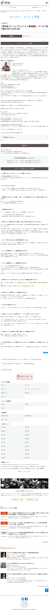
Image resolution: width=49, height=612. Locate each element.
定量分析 (16, 468)
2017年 (27, 442)
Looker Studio (27, 468)
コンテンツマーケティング (24, 466)
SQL (34, 466)
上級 (3, 408)
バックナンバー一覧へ (43, 586)
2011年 (27, 453)
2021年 (27, 434)
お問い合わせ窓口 (12, 244)
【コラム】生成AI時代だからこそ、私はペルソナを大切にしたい (20, 563)
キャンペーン (22, 464)
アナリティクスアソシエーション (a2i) (8, 10)
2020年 (4, 438)
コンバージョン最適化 (40, 466)
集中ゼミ (28, 392)
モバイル (32, 468)
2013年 (27, 450)
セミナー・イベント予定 (19, 10)
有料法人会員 (5, 415)
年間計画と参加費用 (6, 176)
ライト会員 (5, 419)
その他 (27, 385)
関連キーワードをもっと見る (32, 471)
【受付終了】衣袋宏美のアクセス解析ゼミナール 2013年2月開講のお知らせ (18, 363)
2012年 (4, 453)
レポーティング (35, 464)
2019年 (27, 438)
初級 (3, 404)
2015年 (27, 446)
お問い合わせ (24, 601)
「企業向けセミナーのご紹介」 (33, 346)
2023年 (27, 431)
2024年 (4, 431)
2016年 (4, 446)
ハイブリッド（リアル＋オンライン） (33, 388)
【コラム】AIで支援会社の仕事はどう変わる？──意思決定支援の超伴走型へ (23, 552)
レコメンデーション (15, 464)
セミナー (4, 385)
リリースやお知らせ (24, 603)
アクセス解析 (16, 466)
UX (11, 466)
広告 (27, 464)
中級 (27, 404)
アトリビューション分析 (5, 464)
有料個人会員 (29, 415)
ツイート (45, 352)
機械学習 (42, 468)
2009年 (27, 457)
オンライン (5, 388)
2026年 (4, 427)
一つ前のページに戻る (6, 369)
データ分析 (21, 468)
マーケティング (4, 468)
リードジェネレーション (5, 466)
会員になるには (32, 499)
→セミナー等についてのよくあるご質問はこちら (12, 132)
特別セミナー (5, 392)
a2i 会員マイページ (36, 7)
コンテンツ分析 (11, 468)
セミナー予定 (12, 7)
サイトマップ (24, 606)
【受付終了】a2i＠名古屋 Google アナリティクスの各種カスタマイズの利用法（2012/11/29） (22, 359)
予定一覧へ (45, 542)
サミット (4, 396)
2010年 (4, 457)
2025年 (27, 427)
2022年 (4, 434)
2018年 (4, 442)
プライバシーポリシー (24, 605)
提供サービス (18, 499)
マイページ (3, 242)
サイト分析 (37, 468)
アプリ (30, 464)
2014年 (4, 450)
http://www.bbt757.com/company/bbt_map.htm (11, 124)
